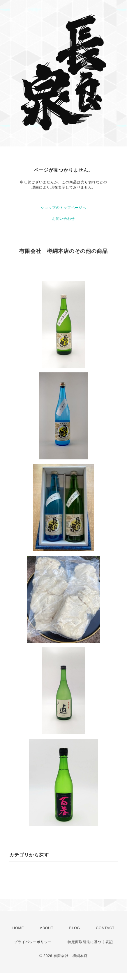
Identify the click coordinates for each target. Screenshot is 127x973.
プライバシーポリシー (33, 942)
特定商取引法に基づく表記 (90, 942)
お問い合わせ (63, 219)
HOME (18, 928)
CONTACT (105, 928)
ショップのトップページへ (63, 208)
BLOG (74, 928)
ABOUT (46, 928)
